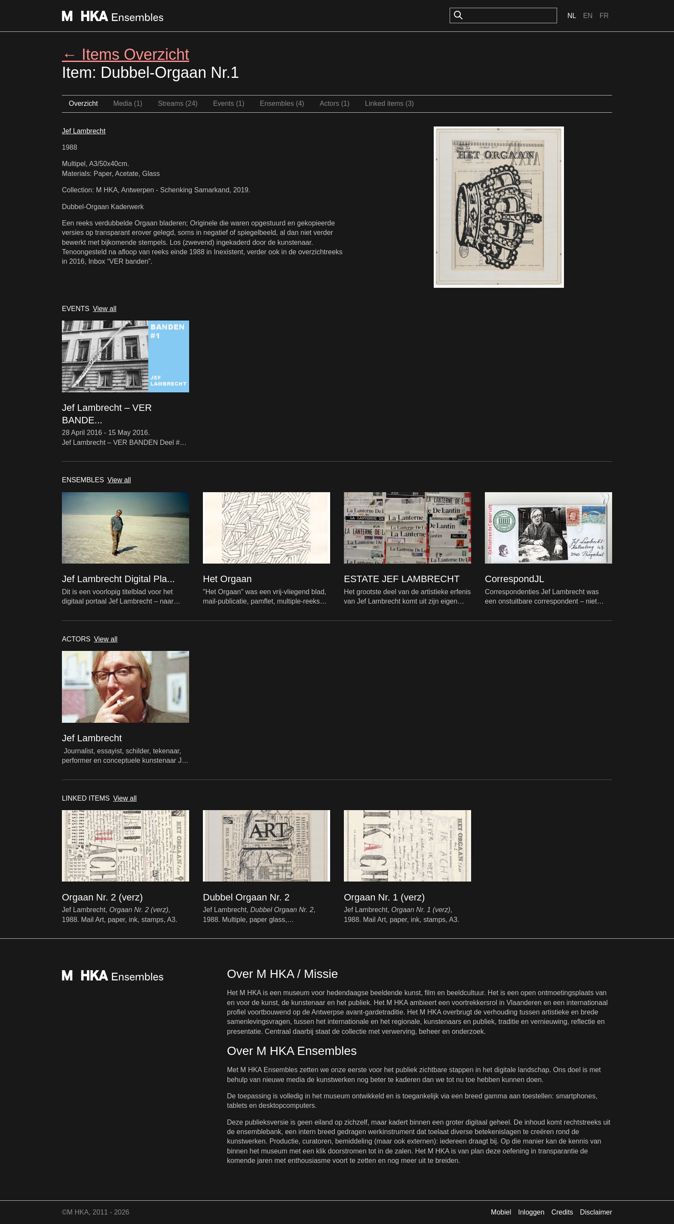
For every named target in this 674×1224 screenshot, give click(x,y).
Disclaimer (596, 1212)
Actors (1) (334, 103)
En (587, 15)
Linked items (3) (389, 103)
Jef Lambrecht (83, 131)
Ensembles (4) (282, 103)
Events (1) (229, 103)
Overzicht (83, 103)
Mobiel (501, 1212)
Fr (604, 15)
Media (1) (128, 103)
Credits (562, 1212)
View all (104, 308)
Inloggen (531, 1212)
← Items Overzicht (125, 54)
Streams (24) (177, 103)
